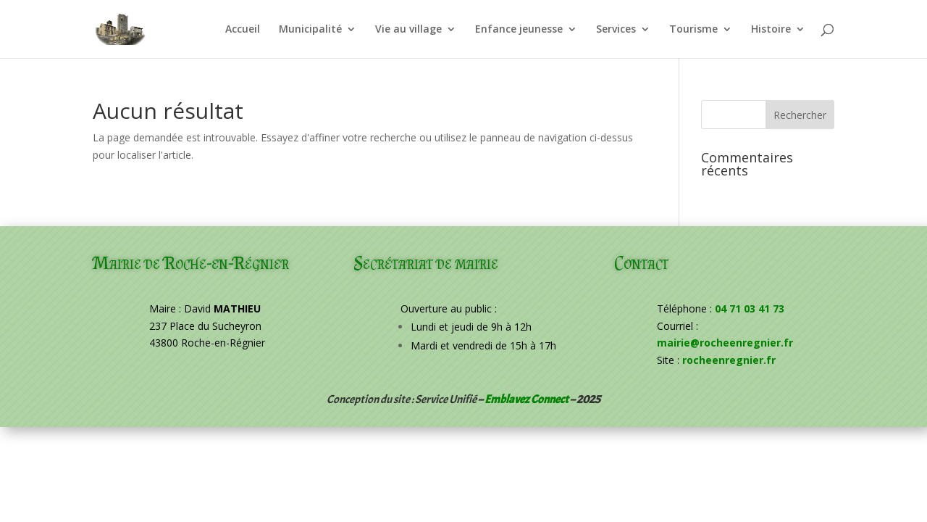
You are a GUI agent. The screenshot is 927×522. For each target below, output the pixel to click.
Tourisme (693, 30)
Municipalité (310, 30)
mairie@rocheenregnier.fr (725, 342)
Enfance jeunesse (519, 30)
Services (616, 30)
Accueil (242, 30)
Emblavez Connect (527, 399)
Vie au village (408, 30)
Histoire (771, 30)
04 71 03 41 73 (749, 308)
